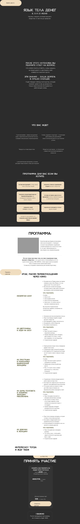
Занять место (10, 3)
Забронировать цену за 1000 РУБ (44, 455)
